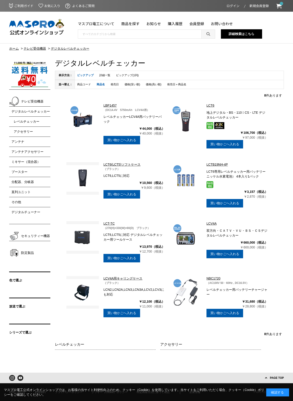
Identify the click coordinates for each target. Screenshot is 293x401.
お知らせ (153, 23)
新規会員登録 (259, 5)
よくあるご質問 (83, 5)
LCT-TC (109, 223)
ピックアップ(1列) (127, 75)
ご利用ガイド (23, 5)
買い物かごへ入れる (121, 140)
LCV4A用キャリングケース (122, 278)
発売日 (115, 84)
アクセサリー (171, 344)
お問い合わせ (222, 23)
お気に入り (52, 5)
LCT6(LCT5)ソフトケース (122, 164)
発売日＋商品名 (176, 84)
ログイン (233, 5)
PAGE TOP (277, 377)
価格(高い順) (153, 84)
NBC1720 (213, 278)
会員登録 (196, 23)
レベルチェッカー (69, 344)
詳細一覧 (104, 75)
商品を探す (130, 23)
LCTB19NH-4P (217, 164)
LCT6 (210, 105)
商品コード (84, 84)
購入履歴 (175, 23)
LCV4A (211, 223)
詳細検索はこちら (241, 34)
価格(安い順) (132, 84)
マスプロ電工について (96, 23)
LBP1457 (110, 105)
